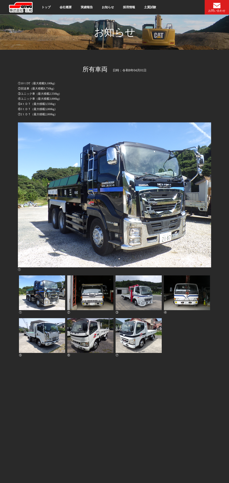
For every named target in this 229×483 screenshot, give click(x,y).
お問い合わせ (216, 7)
